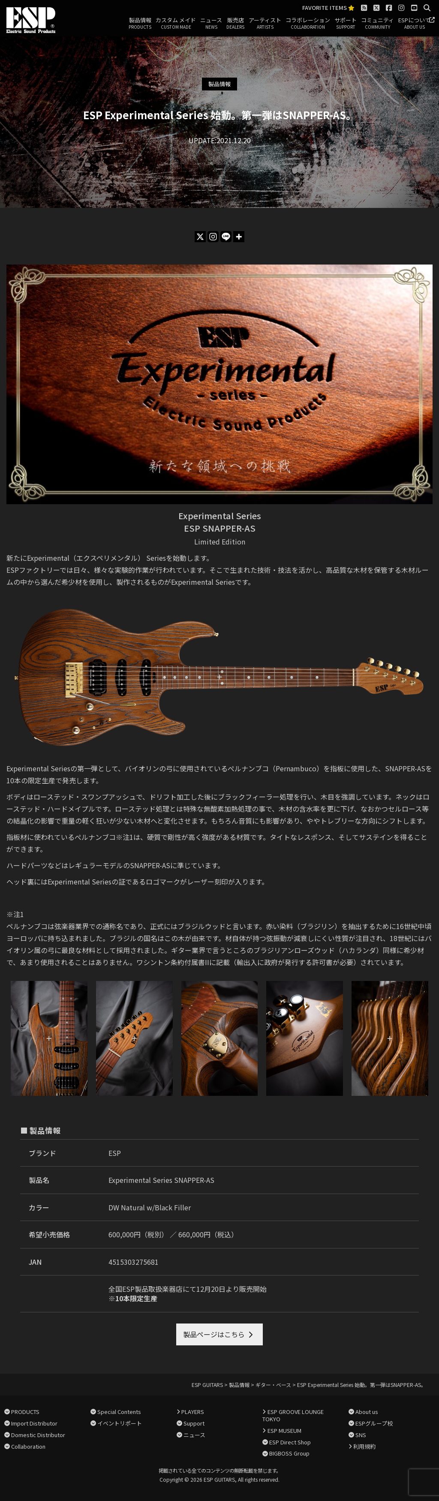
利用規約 (364, 1446)
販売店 (235, 23)
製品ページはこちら (214, 1334)
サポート (345, 23)
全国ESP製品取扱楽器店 (145, 1289)
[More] (238, 236)
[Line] (226, 236)
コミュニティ (377, 23)
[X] (200, 236)
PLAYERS (192, 1412)
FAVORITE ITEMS (328, 8)
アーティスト (265, 23)
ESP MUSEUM (284, 1430)
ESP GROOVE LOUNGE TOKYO (292, 1415)
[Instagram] (213, 236)
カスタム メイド (176, 23)
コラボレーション (308, 23)
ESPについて (414, 23)
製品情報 (140, 23)
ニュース (211, 23)
